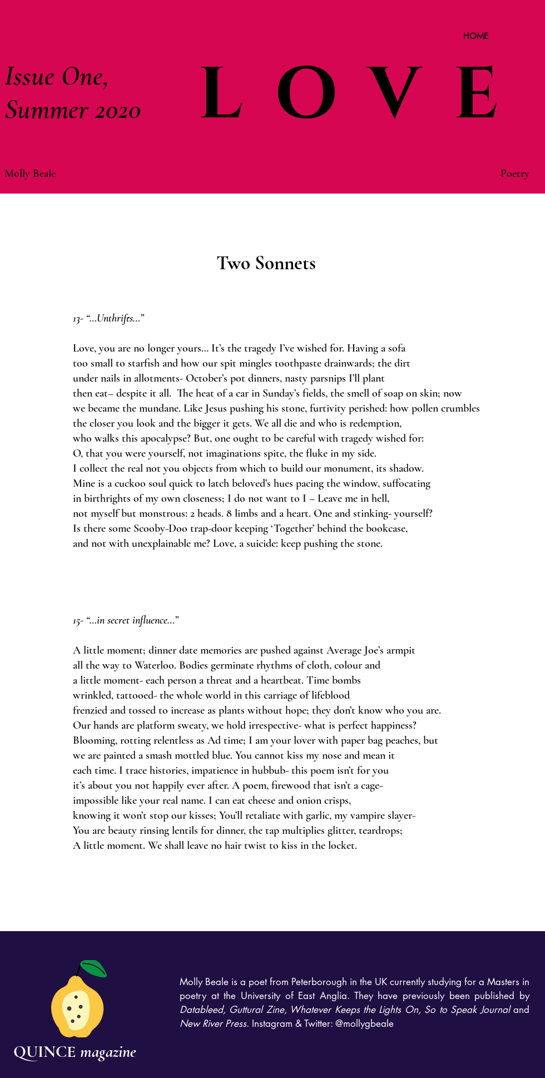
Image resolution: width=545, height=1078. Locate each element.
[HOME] (475, 35)
